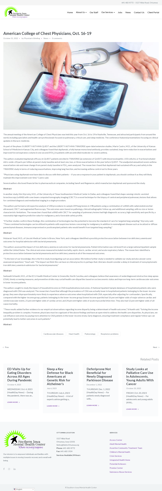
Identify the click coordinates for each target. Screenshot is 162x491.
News (46, 38)
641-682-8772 (128, 2)
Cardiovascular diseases (54, 334)
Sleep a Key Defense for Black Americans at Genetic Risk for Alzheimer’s (60, 376)
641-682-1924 (66, 451)
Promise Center (116, 468)
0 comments (57, 38)
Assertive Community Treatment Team (126, 448)
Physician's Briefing (32, 38)
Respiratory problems (110, 334)
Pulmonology (90, 334)
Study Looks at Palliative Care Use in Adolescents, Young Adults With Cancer (140, 376)
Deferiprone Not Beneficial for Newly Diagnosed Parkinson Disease (100, 374)
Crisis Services (116, 456)
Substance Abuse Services (121, 472)
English (18, 489)
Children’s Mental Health (120, 452)
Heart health (74, 334)
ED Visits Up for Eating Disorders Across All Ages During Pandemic (19, 374)
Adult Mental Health (118, 444)
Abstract (7, 188)
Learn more (12, 402)
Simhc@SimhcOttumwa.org (67, 445)
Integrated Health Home (120, 460)
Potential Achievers (118, 464)
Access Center (116, 440)
